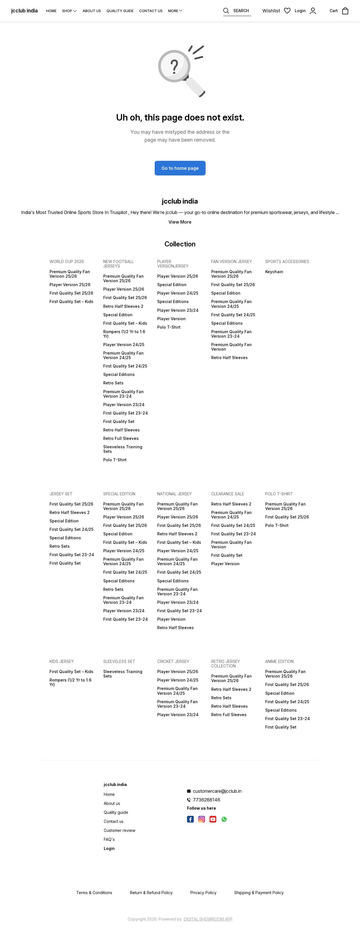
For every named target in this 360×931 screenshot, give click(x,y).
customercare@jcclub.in (217, 791)
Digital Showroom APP (208, 919)
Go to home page (180, 168)
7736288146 (206, 799)
